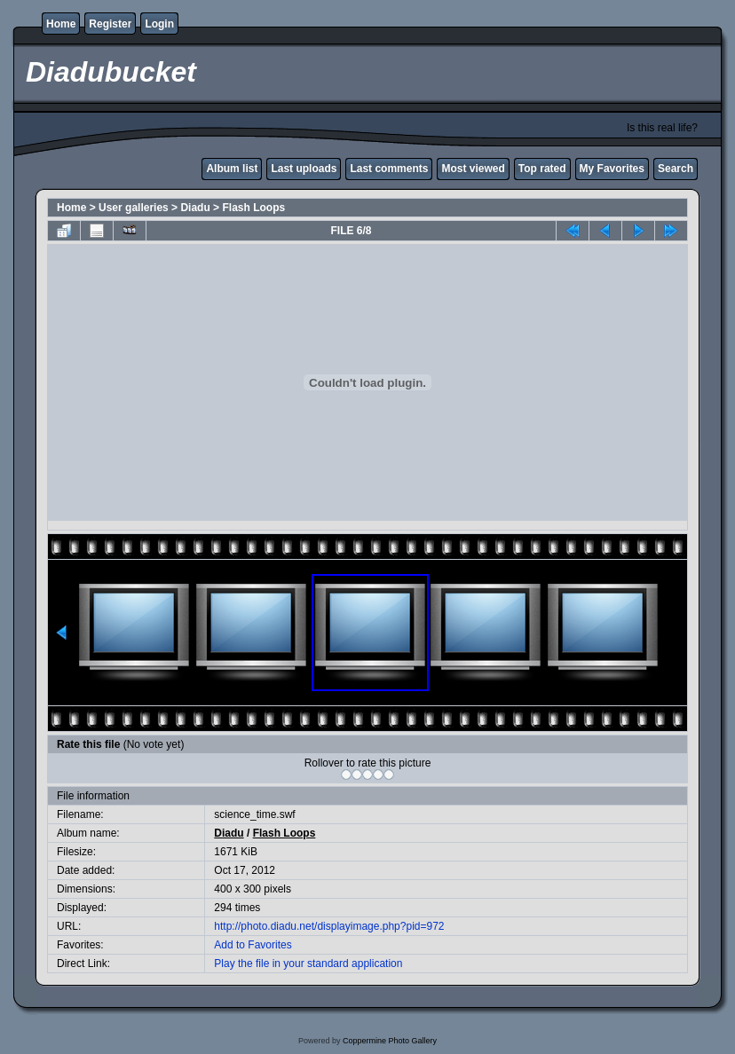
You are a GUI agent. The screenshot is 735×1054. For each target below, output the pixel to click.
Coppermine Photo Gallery (390, 1040)
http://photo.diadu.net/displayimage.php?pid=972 (329, 926)
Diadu (194, 207)
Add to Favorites (252, 945)
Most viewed (472, 168)
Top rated (542, 168)
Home (60, 24)
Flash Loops (253, 207)
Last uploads (303, 168)
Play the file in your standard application (308, 963)
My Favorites (612, 168)
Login (159, 24)
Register (110, 24)
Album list (231, 168)
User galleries (134, 207)
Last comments (389, 168)
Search (675, 168)
